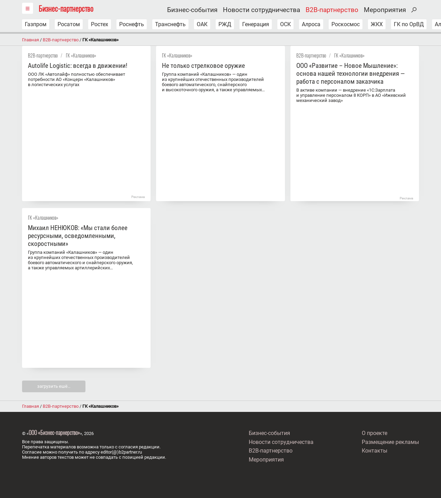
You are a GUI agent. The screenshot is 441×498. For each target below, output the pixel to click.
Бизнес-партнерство (66, 8)
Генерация (255, 24)
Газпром (36, 24)
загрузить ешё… (54, 386)
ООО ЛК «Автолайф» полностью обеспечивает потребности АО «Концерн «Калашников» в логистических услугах (76, 79)
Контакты (374, 450)
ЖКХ (377, 24)
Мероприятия (385, 10)
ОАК (202, 24)
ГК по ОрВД (409, 24)
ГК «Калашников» (81, 55)
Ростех (99, 24)
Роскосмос (345, 24)
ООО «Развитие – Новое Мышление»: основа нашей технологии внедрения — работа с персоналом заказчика (350, 73)
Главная (30, 39)
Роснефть (131, 24)
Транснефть (170, 24)
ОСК (285, 24)
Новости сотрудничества (261, 10)
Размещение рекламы (390, 442)
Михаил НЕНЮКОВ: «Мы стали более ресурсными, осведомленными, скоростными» (77, 236)
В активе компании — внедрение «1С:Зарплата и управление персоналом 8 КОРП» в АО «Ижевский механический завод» (351, 95)
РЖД (224, 24)
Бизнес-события (192, 10)
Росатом (69, 24)
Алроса (311, 24)
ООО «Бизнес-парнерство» (54, 432)
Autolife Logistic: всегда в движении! (77, 66)
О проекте (374, 433)
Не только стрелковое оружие (203, 66)
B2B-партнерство (332, 10)
